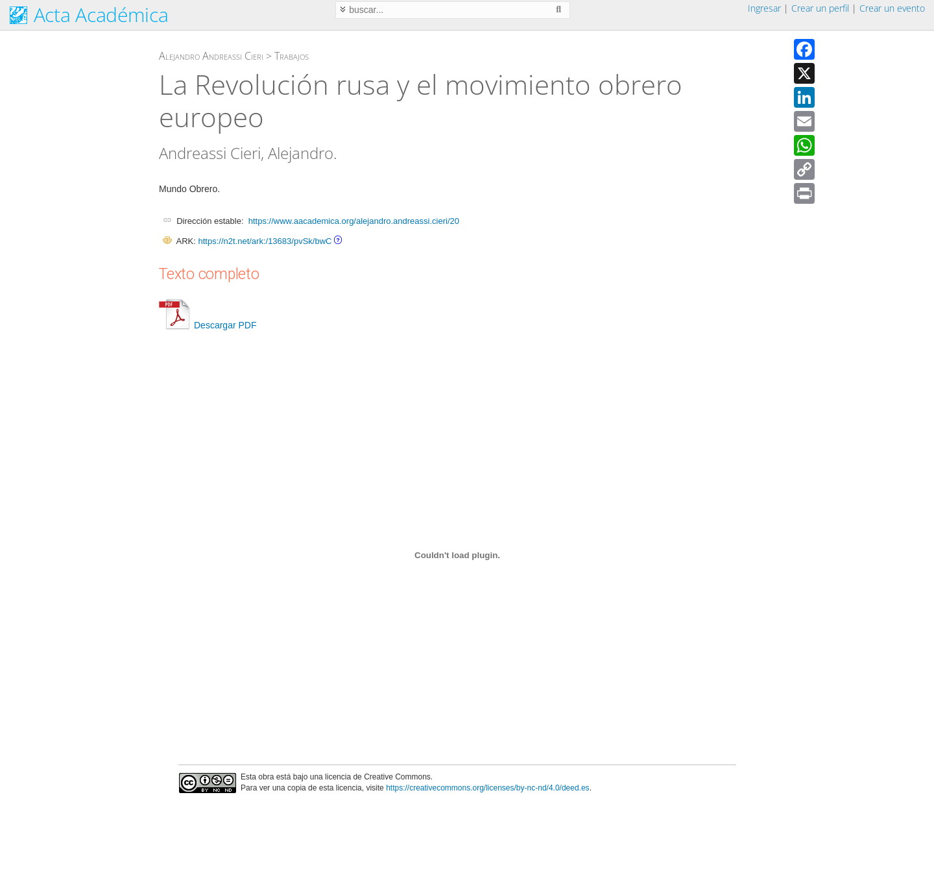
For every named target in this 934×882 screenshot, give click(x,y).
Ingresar (764, 8)
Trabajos (291, 56)
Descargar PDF (207, 325)
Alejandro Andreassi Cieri (211, 56)
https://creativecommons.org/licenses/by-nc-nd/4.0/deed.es (488, 787)
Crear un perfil (820, 8)
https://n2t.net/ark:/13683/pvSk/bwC (264, 241)
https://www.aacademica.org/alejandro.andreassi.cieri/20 (353, 221)
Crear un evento (892, 8)
